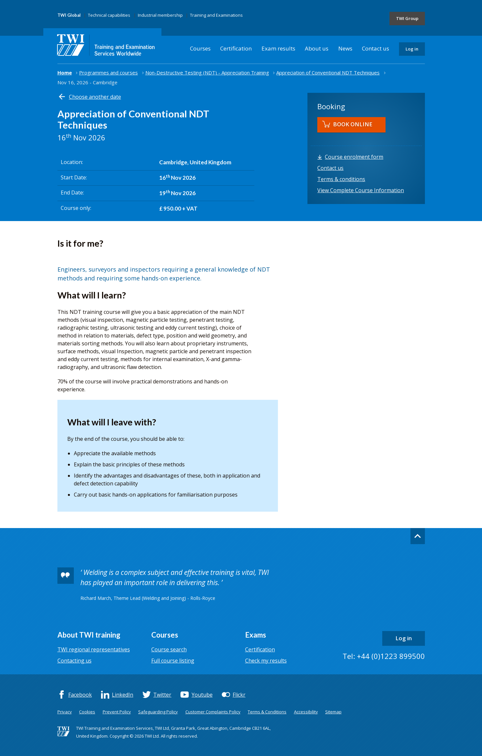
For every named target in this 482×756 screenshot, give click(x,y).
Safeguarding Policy (158, 712)
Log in (412, 49)
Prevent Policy (117, 712)
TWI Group (407, 18)
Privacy (64, 712)
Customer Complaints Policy (213, 712)
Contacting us (74, 660)
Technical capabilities (109, 15)
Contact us (375, 48)
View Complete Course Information (360, 190)
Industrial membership (160, 15)
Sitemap (333, 712)
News (345, 48)
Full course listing (172, 660)
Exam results (278, 48)
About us (316, 48)
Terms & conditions (341, 179)
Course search (169, 649)
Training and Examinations (216, 15)
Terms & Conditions (267, 712)
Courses (200, 48)
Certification (236, 48)
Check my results (266, 660)
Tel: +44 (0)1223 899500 (384, 656)
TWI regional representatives (93, 649)
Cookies (87, 712)
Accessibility (306, 712)
